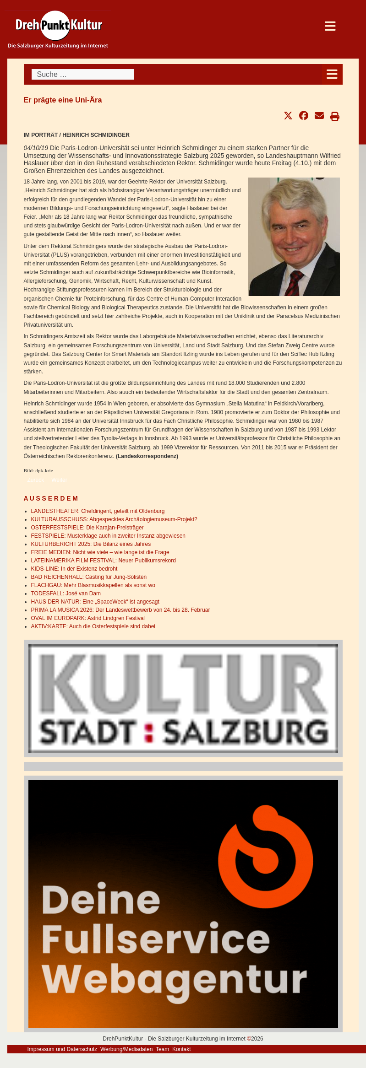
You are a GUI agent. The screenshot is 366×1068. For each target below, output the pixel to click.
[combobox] (83, 74)
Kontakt (181, 1049)
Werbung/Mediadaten (126, 1049)
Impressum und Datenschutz (62, 1049)
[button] (288, 115)
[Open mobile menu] (332, 74)
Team (162, 1049)
